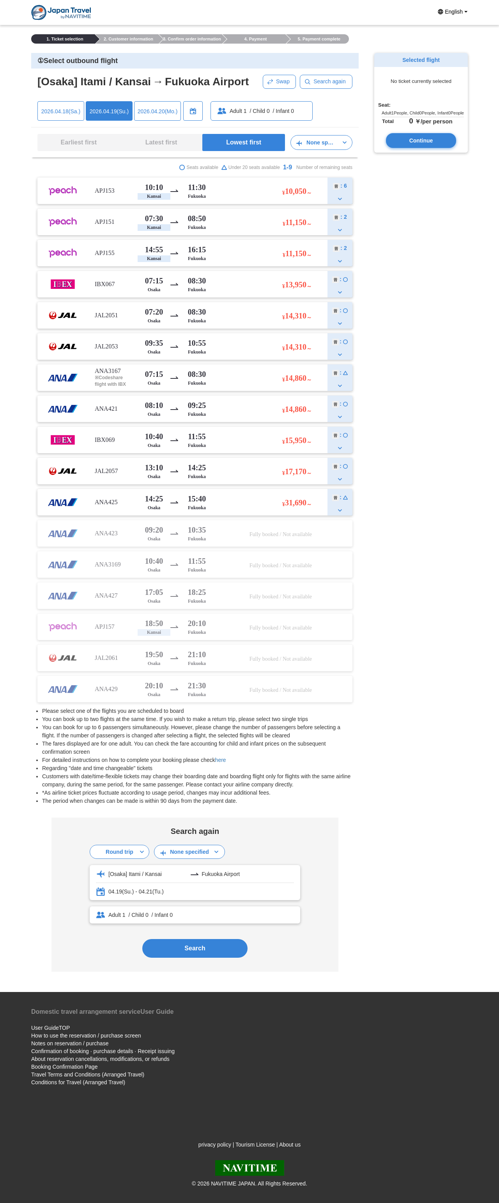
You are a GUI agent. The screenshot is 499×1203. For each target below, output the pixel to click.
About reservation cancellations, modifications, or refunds (100, 1059)
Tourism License (255, 1144)
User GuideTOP (50, 1028)
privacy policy (214, 1144)
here (220, 760)
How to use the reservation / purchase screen (86, 1035)
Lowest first (243, 142)
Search (194, 948)
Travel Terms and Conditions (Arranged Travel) (87, 1074)
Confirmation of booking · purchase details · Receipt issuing (103, 1051)
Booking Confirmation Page (64, 1067)
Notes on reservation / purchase (69, 1043)
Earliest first (79, 142)
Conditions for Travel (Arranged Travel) (78, 1082)
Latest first (161, 142)
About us (290, 1144)
